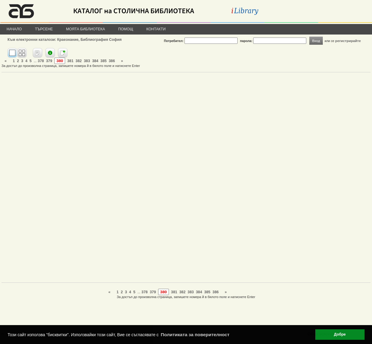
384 (95, 61)
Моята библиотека (85, 29)
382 (79, 61)
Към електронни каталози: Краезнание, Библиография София (65, 40)
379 (49, 61)
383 (87, 61)
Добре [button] (340, 334)
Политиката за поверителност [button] (195, 334)
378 (41, 61)
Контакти (156, 29)
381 (70, 61)
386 (112, 61)
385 (103, 61)
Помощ (125, 29)
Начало (14, 29)
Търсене (44, 29)
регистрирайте (348, 41)
